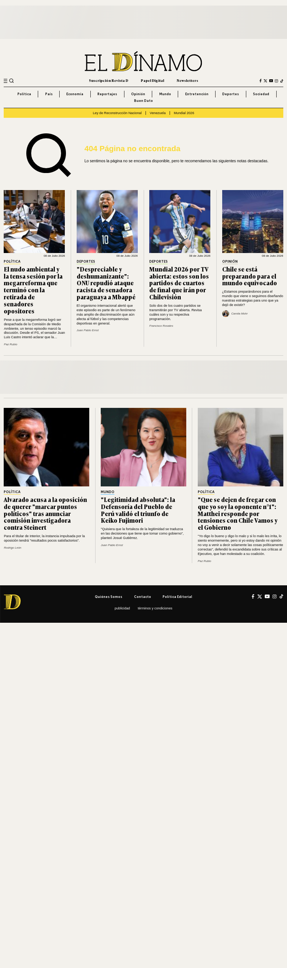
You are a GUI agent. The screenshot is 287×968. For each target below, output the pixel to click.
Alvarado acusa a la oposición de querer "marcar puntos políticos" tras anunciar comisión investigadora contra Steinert (45, 513)
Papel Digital (152, 80)
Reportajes (107, 94)
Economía (74, 94)
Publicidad (122, 608)
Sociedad (261, 94)
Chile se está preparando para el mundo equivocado (249, 276)
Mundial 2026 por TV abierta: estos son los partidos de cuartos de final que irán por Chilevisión (179, 283)
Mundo (165, 94)
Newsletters (187, 80)
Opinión (138, 94)
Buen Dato (143, 101)
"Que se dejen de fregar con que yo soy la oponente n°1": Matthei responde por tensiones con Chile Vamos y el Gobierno (237, 513)
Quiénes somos (108, 597)
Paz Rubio (10, 344)
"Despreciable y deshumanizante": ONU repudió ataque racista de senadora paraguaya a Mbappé (106, 283)
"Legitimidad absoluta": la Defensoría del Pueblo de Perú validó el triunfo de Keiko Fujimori (138, 510)
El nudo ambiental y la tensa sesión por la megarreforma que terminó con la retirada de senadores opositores (33, 290)
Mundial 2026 (184, 113)
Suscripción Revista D (108, 80)
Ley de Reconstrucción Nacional (117, 113)
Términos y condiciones (155, 608)
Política (24, 94)
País (49, 94)
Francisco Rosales (161, 325)
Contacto (142, 597)
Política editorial (177, 597)
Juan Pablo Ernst (88, 330)
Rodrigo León (12, 547)
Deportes (230, 94)
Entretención (196, 94)
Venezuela (158, 113)
